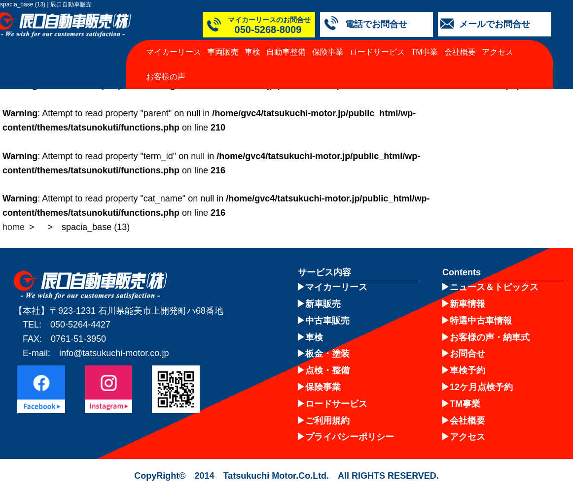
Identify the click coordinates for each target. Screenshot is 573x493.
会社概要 (460, 52)
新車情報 (467, 304)
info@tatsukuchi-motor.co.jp (114, 353)
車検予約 (467, 370)
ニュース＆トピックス (494, 287)
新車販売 (323, 304)
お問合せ (467, 354)
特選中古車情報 (481, 321)
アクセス (497, 52)
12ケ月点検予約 (481, 387)
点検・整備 (327, 370)
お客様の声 (165, 76)
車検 (252, 52)
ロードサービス (377, 52)
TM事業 (424, 52)
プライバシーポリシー (349, 437)
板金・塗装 (327, 354)
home (13, 227)
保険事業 (328, 52)
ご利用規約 (327, 421)
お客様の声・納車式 (490, 337)
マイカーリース (173, 52)
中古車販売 (327, 321)
